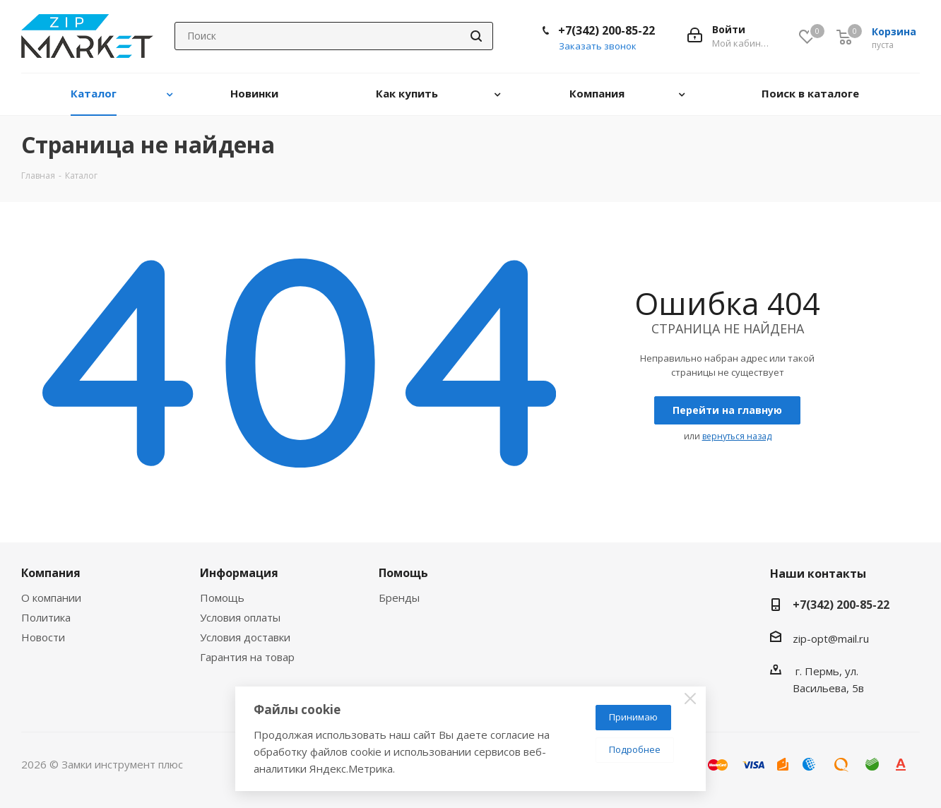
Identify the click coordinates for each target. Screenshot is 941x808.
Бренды (399, 597)
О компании (51, 597)
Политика (46, 617)
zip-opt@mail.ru (831, 638)
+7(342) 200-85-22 (606, 30)
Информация (239, 573)
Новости (43, 637)
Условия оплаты (240, 617)
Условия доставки (245, 637)
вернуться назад (736, 436)
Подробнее (635, 749)
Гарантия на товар (247, 657)
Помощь (222, 597)
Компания (51, 573)
